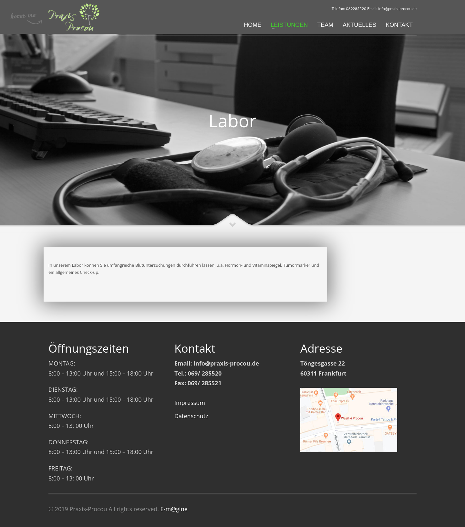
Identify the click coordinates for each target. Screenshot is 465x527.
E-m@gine (174, 509)
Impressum (189, 403)
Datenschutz (191, 416)
